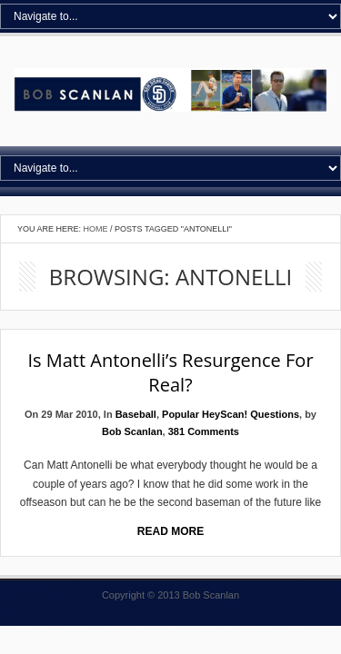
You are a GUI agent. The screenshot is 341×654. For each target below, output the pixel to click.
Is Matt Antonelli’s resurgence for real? (170, 372)
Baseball (135, 414)
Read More (170, 531)
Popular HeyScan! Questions (230, 414)
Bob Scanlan (132, 431)
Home (96, 228)
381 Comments (203, 431)
